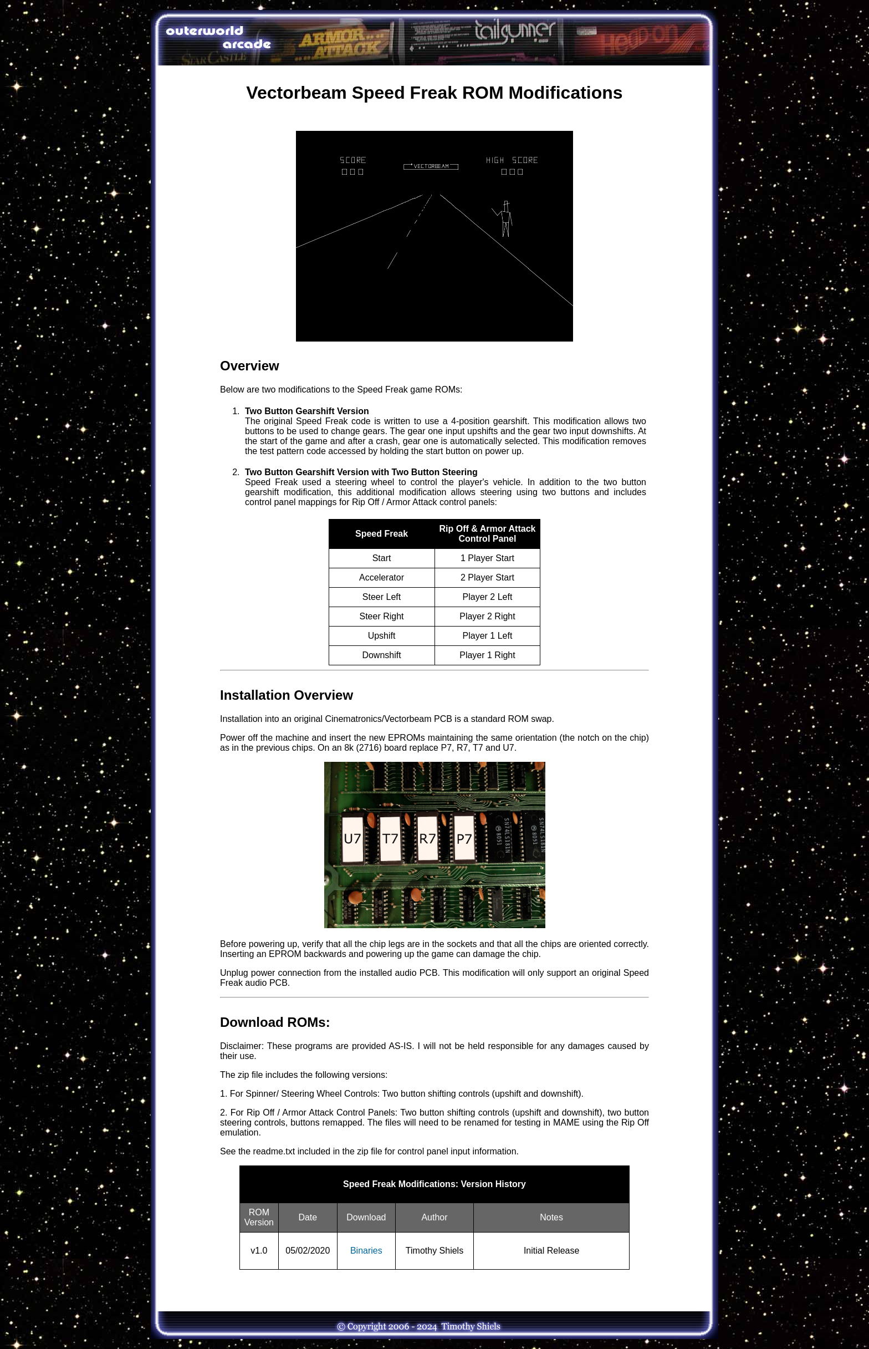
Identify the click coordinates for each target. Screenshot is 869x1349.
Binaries (366, 1250)
